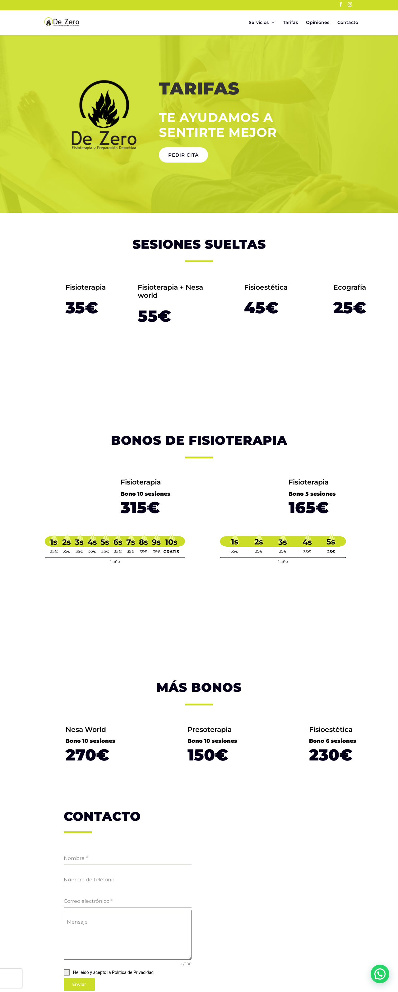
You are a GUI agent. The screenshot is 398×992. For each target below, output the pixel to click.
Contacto (347, 22)
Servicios (259, 22)
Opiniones (317, 22)
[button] (380, 974)
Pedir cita (183, 155)
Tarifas (290, 22)
